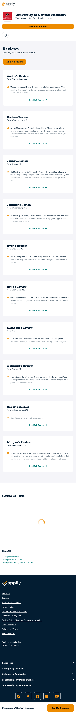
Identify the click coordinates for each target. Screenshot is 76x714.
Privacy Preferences (10, 645)
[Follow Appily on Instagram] (18, 696)
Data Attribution (9, 625)
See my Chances (38, 26)
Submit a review (14, 61)
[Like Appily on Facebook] (37, 696)
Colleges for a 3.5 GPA (12, 559)
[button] (5, 35)
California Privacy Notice (12, 616)
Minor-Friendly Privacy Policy (14, 611)
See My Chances (60, 708)
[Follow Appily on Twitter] (28, 696)
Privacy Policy (8, 607)
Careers (5, 598)
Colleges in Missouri (10, 557)
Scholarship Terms (10, 629)
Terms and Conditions (11, 602)
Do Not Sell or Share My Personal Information (22, 620)
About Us (6, 593)
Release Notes (8, 633)
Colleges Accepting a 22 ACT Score (17, 562)
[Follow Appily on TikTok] (46, 696)
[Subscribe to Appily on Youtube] (57, 696)
